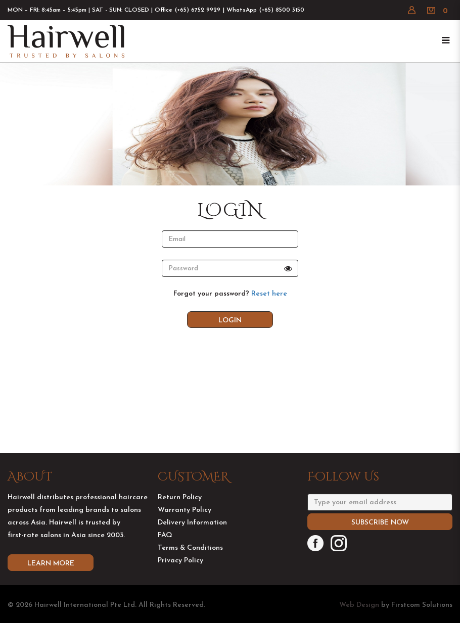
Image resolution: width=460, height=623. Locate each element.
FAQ (165, 546)
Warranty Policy (184, 521)
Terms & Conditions (190, 559)
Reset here (269, 294)
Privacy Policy (180, 572)
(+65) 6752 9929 (197, 10)
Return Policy (180, 508)
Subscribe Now (380, 534)
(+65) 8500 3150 (281, 10)
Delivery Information (192, 534)
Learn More (50, 575)
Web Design (359, 605)
